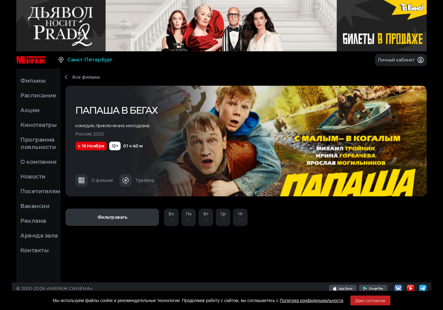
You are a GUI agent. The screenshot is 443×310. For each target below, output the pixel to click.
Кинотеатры (38, 125)
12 (206, 216)
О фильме (94, 180)
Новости (33, 176)
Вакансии (34, 206)
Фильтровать (112, 217)
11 (189, 216)
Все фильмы (86, 77)
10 (171, 216)
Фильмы (33, 80)
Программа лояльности (38, 143)
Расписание (38, 95)
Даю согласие (370, 300)
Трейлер (136, 180)
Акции (30, 110)
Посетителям (40, 191)
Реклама (33, 221)
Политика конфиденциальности (311, 300)
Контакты (34, 250)
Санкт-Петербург (85, 60)
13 (223, 216)
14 (240, 216)
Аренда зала (39, 235)
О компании (38, 162)
